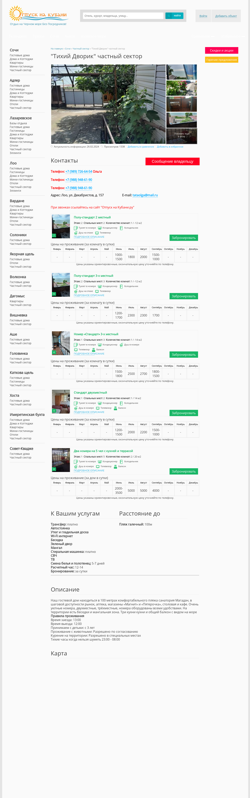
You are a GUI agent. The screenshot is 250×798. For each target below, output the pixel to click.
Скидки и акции (221, 50)
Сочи (54, 36)
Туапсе (38, 36)
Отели (14, 104)
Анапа (70, 36)
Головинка (19, 353)
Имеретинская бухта (27, 414)
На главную (57, 48)
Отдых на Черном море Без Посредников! (38, 24)
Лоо (13, 163)
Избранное (233, 36)
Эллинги (15, 153)
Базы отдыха (18, 123)
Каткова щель (21, 372)
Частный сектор (20, 70)
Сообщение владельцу (172, 161)
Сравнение (203, 36)
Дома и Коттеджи (21, 59)
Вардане (17, 200)
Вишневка (18, 315)
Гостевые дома (20, 55)
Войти (203, 16)
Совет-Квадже (21, 448)
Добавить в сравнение (140, 146)
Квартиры (16, 62)
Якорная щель (22, 254)
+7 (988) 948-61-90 (78, 180)
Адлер (15, 80)
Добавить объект (226, 16)
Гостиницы (17, 89)
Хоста (14, 395)
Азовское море (93, 36)
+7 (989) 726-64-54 (78, 171)
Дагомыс (17, 296)
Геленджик (18, 36)
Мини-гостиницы (21, 66)
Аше (13, 334)
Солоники (18, 234)
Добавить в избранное (169, 146)
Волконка (18, 276)
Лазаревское (21, 118)
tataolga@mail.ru (145, 195)
